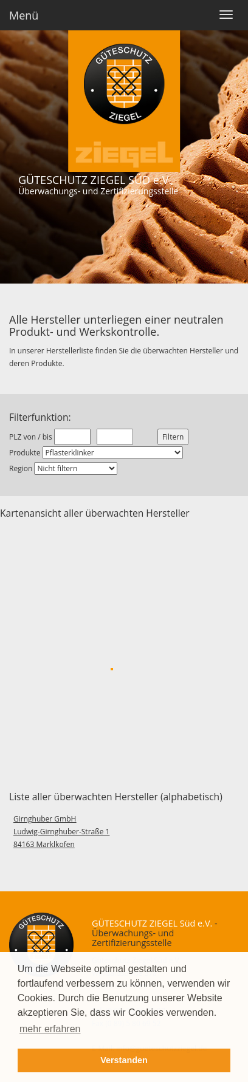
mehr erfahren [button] (50, 1029)
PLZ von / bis (30, 437)
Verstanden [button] (124, 1060)
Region (20, 468)
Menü (23, 15)
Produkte (24, 452)
